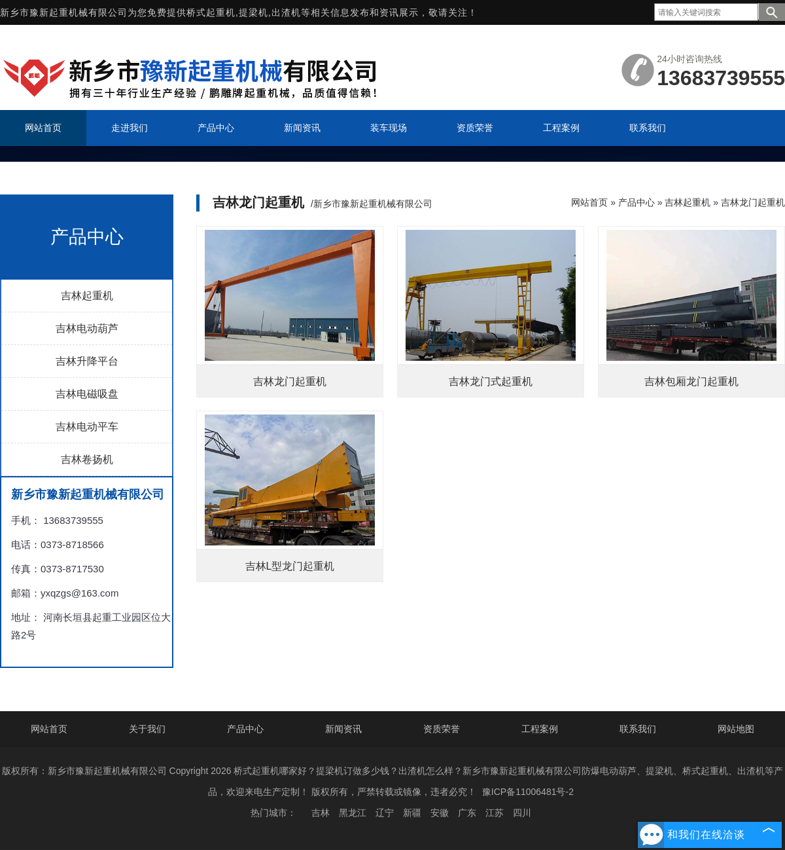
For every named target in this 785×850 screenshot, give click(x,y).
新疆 (412, 812)
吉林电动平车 (87, 426)
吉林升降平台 (87, 361)
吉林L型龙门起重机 (290, 566)
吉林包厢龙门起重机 (691, 381)
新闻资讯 (343, 729)
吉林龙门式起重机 (490, 381)
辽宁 (384, 812)
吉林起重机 (87, 295)
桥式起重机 (211, 12)
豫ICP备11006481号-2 (528, 791)
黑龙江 (352, 812)
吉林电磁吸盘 (87, 393)
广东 (467, 812)
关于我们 (147, 729)
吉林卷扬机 (87, 459)
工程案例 (539, 729)
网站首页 (589, 202)
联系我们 (637, 729)
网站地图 (736, 729)
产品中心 (636, 202)
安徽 (439, 812)
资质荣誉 (441, 729)
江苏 (494, 812)
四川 (522, 812)
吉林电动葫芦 (87, 328)
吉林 (320, 812)
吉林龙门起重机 (753, 202)
